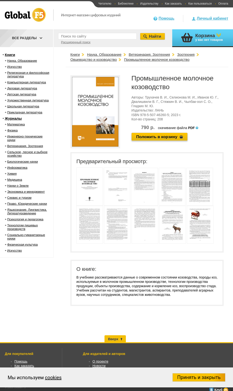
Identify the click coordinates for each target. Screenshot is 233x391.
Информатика (17, 167)
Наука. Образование (22, 60)
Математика (16, 124)
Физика (12, 130)
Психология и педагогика (25, 219)
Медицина (14, 179)
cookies (53, 377)
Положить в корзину (157, 137)
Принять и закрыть (199, 377)
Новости (98, 366)
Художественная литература (28, 100)
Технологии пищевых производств (22, 227)
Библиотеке (126, 3)
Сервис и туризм (19, 197)
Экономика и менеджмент (26, 191)
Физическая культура (22, 244)
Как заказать (173, 3)
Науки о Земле (18, 185)
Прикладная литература (24, 112)
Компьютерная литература (26, 82)
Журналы (13, 118)
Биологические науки (22, 161)
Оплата (223, 3)
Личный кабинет (212, 18)
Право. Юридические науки (27, 203)
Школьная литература (23, 106)
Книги (10, 55)
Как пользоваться (200, 3)
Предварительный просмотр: (111, 161)
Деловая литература (22, 88)
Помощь (166, 18)
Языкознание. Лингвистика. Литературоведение (27, 211)
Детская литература (21, 94)
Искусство (14, 66)
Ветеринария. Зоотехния (25, 146)
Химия (12, 173)
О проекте (100, 361)
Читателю (104, 3)
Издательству (149, 3)
